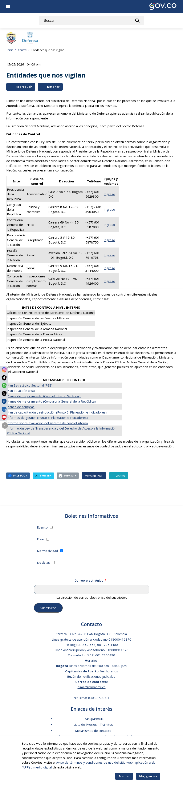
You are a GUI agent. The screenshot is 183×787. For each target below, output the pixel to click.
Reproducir (21, 87)
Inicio (10, 50)
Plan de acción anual (21, 390)
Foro (40, 539)
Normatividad (47, 551)
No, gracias (148, 778)
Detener (50, 87)
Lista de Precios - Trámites (93, 724)
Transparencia (93, 718)
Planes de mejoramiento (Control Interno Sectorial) (44, 396)
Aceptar (124, 778)
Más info (89, 769)
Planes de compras (20, 407)
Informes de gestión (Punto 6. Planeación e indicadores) (47, 417)
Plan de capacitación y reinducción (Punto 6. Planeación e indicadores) (57, 412)
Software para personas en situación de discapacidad (93, 736)
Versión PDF (94, 476)
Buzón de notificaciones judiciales (91, 676)
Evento (42, 527)
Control (22, 50)
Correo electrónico (88, 580)
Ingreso (109, 194)
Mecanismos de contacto (93, 730)
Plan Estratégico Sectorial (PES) (29, 385)
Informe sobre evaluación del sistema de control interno (47, 423)
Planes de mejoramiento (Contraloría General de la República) (51, 401)
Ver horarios (108, 671)
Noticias (43, 562)
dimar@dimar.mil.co (92, 687)
